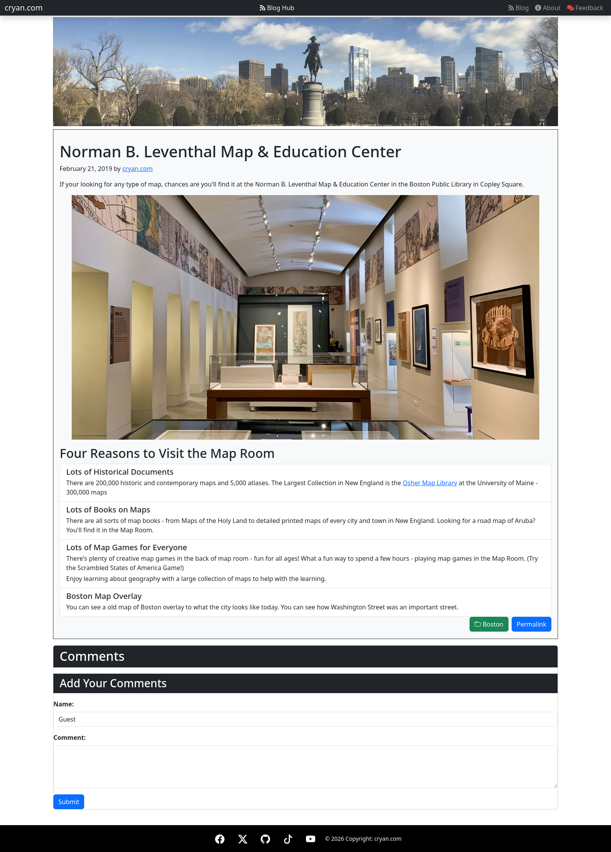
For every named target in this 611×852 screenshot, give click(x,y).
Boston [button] (489, 624)
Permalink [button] (531, 624)
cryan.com (23, 7)
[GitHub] (265, 837)
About (548, 8)
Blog (519, 8)
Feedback (585, 8)
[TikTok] (288, 837)
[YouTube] (310, 837)
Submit (68, 801)
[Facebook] (219, 837)
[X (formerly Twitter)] (242, 837)
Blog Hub (277, 8)
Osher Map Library (430, 483)
